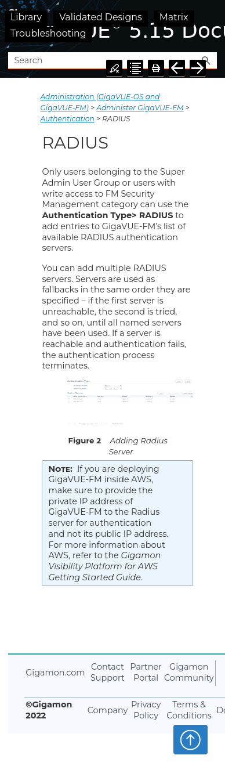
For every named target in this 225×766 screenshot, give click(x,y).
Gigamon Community (189, 672)
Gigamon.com (55, 672)
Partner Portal (146, 672)
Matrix (173, 17)
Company (108, 710)
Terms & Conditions (189, 710)
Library (26, 17)
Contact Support (107, 672)
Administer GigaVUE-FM (139, 107)
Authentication (67, 118)
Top (190, 739)
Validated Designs (100, 17)
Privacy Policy (146, 710)
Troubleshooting (48, 33)
